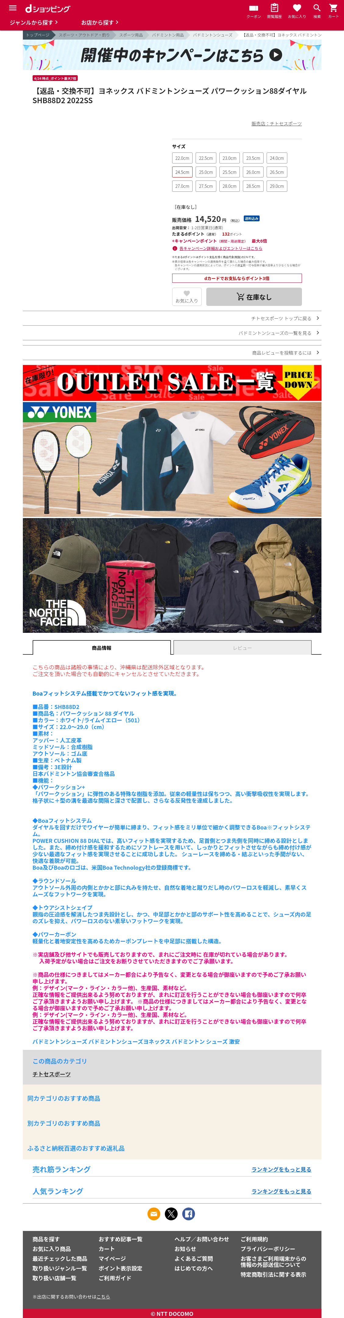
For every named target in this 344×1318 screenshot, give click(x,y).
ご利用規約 (254, 1239)
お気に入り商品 (52, 1249)
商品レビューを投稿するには (281, 352)
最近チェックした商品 (60, 1258)
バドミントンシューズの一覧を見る (275, 333)
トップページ (38, 35)
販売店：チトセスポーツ (277, 123)
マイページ (112, 1258)
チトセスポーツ (52, 1074)
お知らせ (186, 1249)
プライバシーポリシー (268, 1249)
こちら (103, 1296)
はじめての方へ (194, 1268)
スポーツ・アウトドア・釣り (84, 35)
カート (107, 1249)
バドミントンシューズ (212, 35)
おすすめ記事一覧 (121, 1239)
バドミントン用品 (168, 35)
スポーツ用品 (131, 35)
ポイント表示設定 (121, 1268)
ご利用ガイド (115, 1278)
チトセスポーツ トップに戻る (281, 318)
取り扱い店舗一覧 (54, 1278)
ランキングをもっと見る (281, 1169)
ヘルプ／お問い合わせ (202, 1239)
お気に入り (187, 300)
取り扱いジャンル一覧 (60, 1268)
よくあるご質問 (194, 1258)
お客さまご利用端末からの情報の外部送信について (274, 1261)
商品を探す (46, 1239)
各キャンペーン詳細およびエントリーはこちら (220, 248)
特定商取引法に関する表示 (274, 1274)
